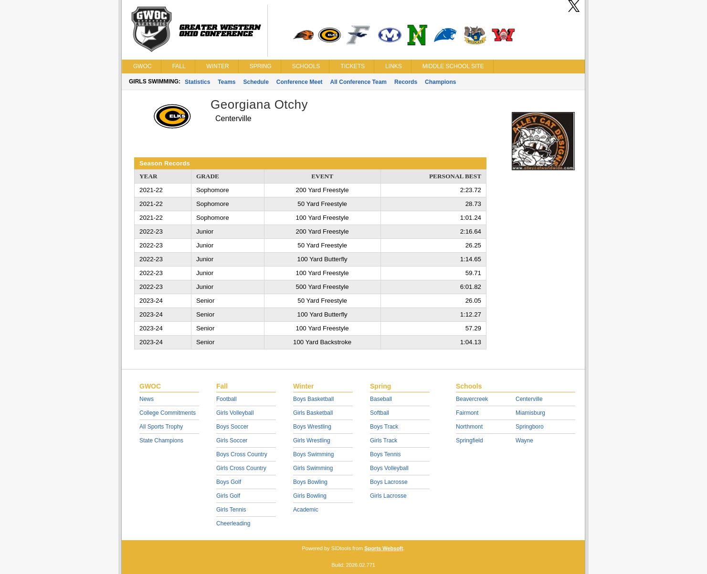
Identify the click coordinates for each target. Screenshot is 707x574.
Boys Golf (228, 482)
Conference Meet (299, 82)
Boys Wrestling (312, 426)
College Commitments (167, 413)
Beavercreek (472, 399)
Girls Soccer (231, 440)
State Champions (161, 440)
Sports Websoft (383, 548)
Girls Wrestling (311, 440)
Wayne (524, 440)
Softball (379, 413)
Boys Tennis (385, 454)
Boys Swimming (313, 454)
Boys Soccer (232, 426)
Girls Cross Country (241, 468)
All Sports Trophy (161, 426)
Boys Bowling (310, 482)
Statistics (197, 82)
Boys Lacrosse (389, 482)
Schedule (256, 82)
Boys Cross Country (241, 454)
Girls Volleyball (235, 413)
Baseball (381, 399)
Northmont (469, 426)
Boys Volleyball (389, 468)
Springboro (530, 426)
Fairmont (467, 413)
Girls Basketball (313, 413)
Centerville (529, 399)
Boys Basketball (313, 399)
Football (226, 399)
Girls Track (383, 440)
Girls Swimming (313, 468)
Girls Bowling (310, 495)
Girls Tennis (231, 509)
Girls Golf (228, 495)
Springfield (469, 440)
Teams (226, 82)
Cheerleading (233, 523)
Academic (305, 509)
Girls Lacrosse (388, 495)
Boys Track (384, 426)
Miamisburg (530, 413)
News (146, 399)
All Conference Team (358, 82)
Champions (440, 82)
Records (405, 82)
